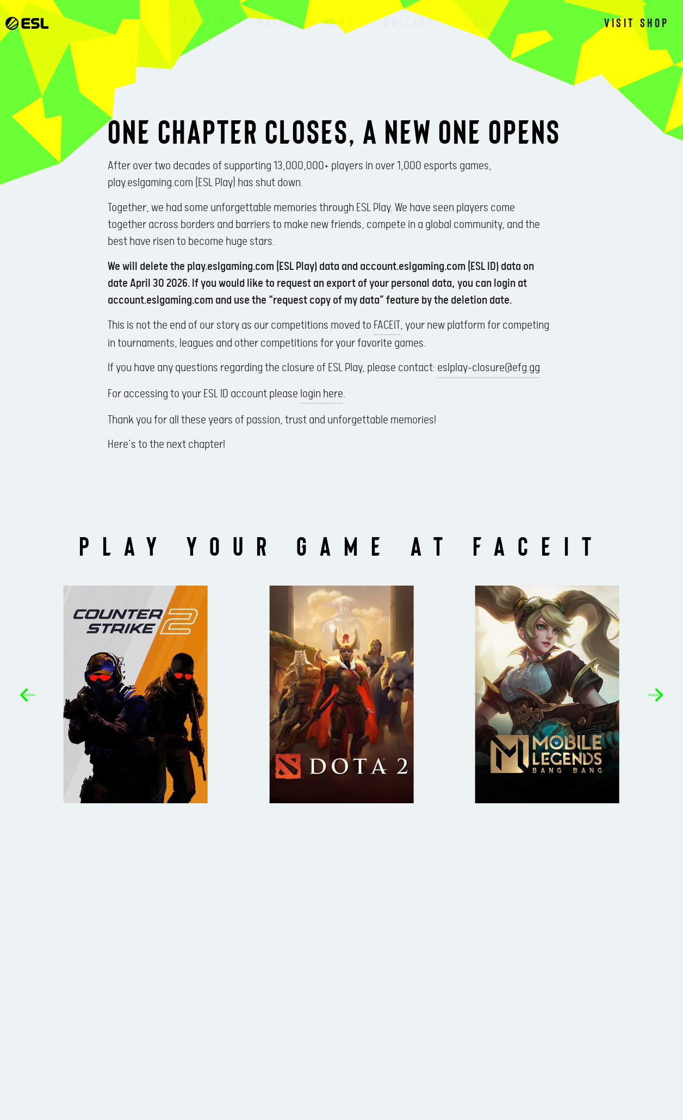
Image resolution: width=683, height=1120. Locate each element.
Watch (275, 21)
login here (321, 394)
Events (205, 21)
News (339, 21)
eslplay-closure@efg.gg (488, 367)
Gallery (409, 21)
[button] (27, 695)
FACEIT (387, 325)
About (482, 21)
